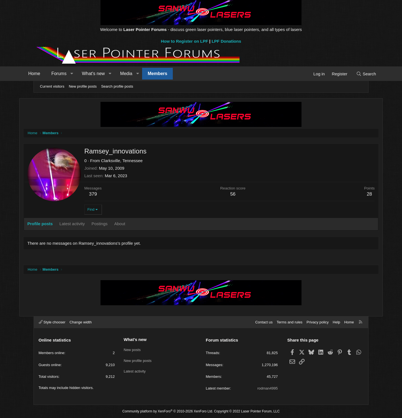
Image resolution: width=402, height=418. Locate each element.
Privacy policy (318, 322)
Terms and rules (289, 322)
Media (140, 73)
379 (108, 194)
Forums (72, 73)
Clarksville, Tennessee (136, 161)
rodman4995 (267, 388)
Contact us (263, 322)
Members (171, 73)
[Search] (352, 74)
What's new (106, 73)
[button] (85, 74)
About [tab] (134, 224)
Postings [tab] (114, 224)
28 (354, 194)
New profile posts (83, 86)
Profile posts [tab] (55, 224)
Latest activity (135, 369)
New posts (132, 349)
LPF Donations (226, 41)
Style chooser (52, 322)
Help (336, 322)
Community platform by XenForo (167, 411)
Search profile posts (117, 86)
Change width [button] (81, 322)
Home (48, 73)
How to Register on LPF (184, 41)
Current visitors (52, 86)
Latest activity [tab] (87, 224)
